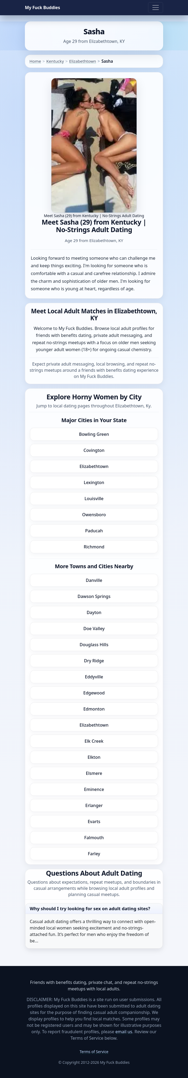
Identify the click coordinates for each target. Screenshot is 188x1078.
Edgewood (94, 693)
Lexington (94, 482)
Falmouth (94, 838)
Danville (94, 580)
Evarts (94, 821)
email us (123, 1032)
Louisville (93, 498)
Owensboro (94, 515)
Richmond (94, 547)
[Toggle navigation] (155, 7)
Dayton (94, 612)
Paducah (94, 531)
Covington (94, 450)
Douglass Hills (94, 645)
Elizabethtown (82, 61)
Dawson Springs (93, 596)
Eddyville (94, 677)
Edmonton (94, 709)
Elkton (94, 757)
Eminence (94, 789)
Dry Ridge (94, 661)
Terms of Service (94, 1051)
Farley (94, 854)
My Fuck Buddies (42, 7)
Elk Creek (94, 741)
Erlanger (94, 805)
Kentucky (55, 61)
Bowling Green (94, 434)
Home (35, 61)
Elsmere (94, 773)
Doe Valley (93, 628)
